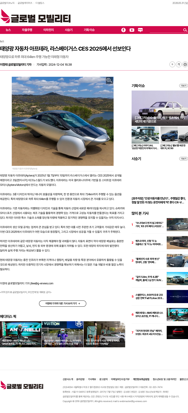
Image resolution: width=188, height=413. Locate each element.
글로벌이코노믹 (7, 3)
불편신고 (184, 379)
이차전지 (48, 30)
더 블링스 (40, 3)
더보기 (183, 85)
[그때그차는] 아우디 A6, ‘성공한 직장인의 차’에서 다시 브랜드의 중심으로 (144, 147)
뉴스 (8, 30)
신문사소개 (68, 379)
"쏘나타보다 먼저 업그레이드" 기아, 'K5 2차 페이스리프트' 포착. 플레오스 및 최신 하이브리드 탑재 (149, 225)
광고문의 (103, 379)
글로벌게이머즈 (25, 3)
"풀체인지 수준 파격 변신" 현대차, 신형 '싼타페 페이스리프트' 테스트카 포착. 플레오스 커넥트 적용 (149, 260)
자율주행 (27, 30)
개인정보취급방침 (141, 379)
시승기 (69, 30)
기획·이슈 (89, 30)
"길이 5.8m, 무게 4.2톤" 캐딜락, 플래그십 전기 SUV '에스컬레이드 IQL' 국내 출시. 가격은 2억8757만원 (149, 278)
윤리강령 (80, 379)
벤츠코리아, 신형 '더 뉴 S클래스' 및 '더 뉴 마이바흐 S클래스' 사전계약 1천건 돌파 (149, 242)
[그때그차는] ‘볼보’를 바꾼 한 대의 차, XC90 (172, 147)
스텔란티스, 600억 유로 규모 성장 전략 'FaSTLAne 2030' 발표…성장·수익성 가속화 (150, 296)
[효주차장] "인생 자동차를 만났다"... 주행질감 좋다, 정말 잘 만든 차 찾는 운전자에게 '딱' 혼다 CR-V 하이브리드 (158, 200)
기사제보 (92, 379)
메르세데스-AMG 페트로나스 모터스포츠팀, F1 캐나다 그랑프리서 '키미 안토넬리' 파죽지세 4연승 (149, 314)
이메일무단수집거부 (120, 379)
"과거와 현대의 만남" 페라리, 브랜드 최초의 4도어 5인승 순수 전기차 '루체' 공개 (149, 332)
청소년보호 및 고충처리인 (165, 379)
